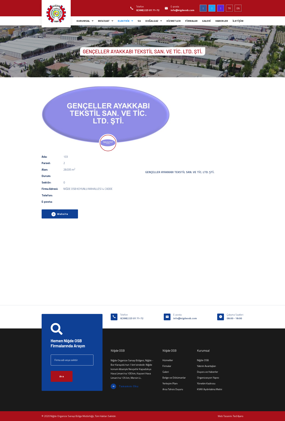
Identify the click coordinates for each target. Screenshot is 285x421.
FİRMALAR (191, 21)
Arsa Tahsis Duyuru (172, 389)
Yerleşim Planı (170, 383)
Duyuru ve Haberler (207, 372)
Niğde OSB (203, 360)
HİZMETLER (173, 21)
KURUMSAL (83, 21)
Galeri (165, 372)
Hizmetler (167, 360)
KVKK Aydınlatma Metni (209, 389)
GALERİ (206, 21)
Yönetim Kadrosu (206, 383)
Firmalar (166, 366)
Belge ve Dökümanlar (174, 377)
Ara (61, 376)
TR (229, 8)
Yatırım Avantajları (206, 366)
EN (238, 8)
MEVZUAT (104, 21)
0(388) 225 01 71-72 (147, 10)
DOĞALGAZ (151, 21)
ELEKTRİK (123, 21)
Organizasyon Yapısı (208, 377)
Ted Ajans (238, 416)
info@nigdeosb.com (182, 10)
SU (139, 21)
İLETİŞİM (238, 21)
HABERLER (221, 21)
